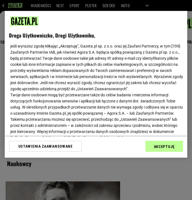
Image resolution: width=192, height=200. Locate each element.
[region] (96, 84)
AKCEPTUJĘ (164, 146)
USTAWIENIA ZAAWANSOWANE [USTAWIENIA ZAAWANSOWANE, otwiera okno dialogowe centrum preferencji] (45, 146)
